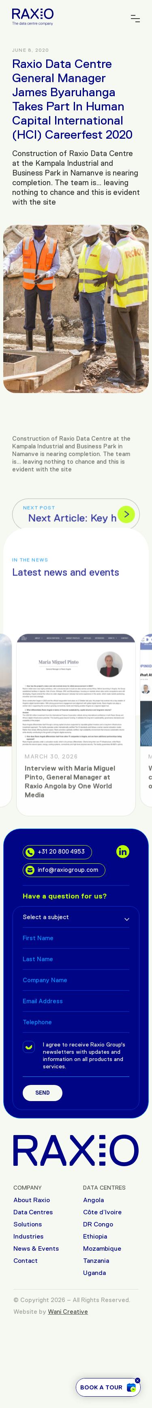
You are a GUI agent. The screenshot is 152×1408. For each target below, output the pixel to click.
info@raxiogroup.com (62, 870)
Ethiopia (95, 1236)
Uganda (94, 1272)
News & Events (36, 1248)
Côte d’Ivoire (102, 1212)
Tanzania (96, 1260)
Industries (28, 1236)
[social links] (122, 851)
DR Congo (98, 1224)
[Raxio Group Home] (33, 16)
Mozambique (102, 1248)
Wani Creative (68, 1311)
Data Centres (33, 1212)
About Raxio (31, 1200)
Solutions (27, 1224)
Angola (93, 1200)
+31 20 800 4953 (55, 852)
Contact (25, 1260)
